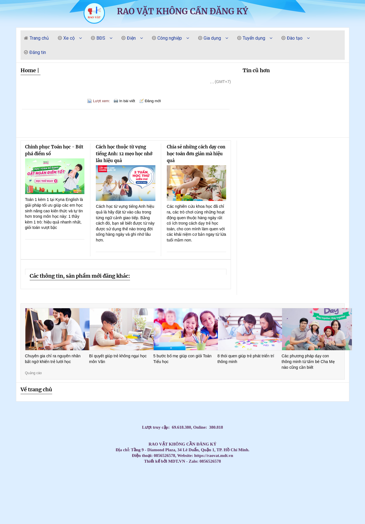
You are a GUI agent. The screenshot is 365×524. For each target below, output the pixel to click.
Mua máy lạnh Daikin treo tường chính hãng (202, 469)
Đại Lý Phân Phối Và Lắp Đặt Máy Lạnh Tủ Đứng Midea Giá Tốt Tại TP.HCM (268, 474)
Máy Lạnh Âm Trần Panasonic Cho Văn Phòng (59, 474)
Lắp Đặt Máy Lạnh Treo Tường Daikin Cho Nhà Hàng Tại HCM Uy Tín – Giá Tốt (223, 469)
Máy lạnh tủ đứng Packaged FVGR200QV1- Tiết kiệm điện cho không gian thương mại (92, 508)
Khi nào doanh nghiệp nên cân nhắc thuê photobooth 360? (26, 503)
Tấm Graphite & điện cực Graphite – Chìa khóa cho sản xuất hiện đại (244, 469)
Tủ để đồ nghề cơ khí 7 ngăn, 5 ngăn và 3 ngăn (292, 503)
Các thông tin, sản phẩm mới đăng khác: (80, 276)
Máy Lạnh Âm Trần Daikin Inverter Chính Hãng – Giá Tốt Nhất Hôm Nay (330, 474)
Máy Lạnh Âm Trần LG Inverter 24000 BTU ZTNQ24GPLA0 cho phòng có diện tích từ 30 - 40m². (333, 503)
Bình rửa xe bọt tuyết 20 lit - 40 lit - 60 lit (246, 508)
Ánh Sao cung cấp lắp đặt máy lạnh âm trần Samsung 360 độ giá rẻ (77, 508)
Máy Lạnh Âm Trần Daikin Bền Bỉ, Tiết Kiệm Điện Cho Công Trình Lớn (183, 474)
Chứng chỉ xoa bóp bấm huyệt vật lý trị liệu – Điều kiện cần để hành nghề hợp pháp (191, 503)
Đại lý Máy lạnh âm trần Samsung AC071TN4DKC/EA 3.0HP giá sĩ (233, 474)
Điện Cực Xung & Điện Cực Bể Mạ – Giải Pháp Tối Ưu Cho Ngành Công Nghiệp (104, 508)
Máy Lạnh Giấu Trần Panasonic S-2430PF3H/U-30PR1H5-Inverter (108, 503)
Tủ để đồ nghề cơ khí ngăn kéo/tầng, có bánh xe (176, 508)
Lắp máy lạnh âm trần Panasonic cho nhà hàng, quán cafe (329, 469)
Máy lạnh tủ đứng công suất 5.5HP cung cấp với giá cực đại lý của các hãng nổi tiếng (21, 474)
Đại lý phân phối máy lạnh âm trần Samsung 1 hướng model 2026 (184, 508)
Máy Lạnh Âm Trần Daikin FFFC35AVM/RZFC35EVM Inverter (53, 503)
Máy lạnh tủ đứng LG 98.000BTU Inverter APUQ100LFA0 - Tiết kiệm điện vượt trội (144, 508)
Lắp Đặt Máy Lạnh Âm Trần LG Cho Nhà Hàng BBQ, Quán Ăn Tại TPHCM (99, 503)
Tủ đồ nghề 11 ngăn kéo (190, 474)
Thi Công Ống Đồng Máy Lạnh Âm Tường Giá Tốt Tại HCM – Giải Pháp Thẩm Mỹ (170, 469)
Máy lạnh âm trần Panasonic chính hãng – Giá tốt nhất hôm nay (337, 469)
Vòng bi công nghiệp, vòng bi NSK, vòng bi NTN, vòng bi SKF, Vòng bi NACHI (48, 508)
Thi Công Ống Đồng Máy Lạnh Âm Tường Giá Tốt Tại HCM (313, 469)
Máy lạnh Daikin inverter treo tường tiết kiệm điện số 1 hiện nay (194, 469)
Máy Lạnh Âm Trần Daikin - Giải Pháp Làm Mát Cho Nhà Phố (242, 474)
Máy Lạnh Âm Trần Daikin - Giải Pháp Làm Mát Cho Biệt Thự (258, 474)
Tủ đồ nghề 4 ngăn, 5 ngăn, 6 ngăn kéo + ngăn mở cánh (351, 508)
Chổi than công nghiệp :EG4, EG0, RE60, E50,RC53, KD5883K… (277, 474)
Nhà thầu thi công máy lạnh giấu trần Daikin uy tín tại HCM (134, 508)
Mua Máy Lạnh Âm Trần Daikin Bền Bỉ (166, 474)
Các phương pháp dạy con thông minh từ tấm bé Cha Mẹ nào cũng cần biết (308, 361)
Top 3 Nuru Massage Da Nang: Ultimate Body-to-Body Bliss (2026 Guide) (150, 469)
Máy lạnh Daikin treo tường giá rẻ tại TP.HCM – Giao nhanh (4, 469)
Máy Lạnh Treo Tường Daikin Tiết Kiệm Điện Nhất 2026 (86, 469)
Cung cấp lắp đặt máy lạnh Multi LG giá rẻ (242, 503)
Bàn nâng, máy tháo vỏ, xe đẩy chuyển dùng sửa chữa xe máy (159, 469)
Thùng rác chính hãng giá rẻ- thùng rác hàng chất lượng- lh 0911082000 (9, 503)
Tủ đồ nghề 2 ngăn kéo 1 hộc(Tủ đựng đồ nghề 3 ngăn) (211, 503)
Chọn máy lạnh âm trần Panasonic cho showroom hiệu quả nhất (304, 469)
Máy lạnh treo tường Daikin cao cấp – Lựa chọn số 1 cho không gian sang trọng (90, 474)
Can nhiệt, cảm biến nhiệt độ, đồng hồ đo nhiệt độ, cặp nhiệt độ (168, 508)
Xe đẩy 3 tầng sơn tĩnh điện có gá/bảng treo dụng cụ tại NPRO (124, 503)
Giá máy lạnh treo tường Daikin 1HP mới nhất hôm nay (142, 469)
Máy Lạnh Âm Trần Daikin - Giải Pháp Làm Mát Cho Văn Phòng (295, 474)
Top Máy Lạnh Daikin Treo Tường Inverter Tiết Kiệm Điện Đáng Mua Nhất (23, 469)
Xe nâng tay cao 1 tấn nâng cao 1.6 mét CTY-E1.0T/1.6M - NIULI (286, 508)
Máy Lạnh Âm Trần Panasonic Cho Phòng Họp (72, 474)
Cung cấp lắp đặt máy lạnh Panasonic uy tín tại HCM (330, 508)
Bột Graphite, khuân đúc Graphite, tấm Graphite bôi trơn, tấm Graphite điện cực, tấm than (251, 503)
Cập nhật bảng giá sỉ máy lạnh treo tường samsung (106, 469)
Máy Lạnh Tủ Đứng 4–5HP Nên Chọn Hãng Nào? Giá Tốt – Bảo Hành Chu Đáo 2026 (276, 469)
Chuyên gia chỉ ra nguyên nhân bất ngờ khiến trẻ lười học (53, 359)
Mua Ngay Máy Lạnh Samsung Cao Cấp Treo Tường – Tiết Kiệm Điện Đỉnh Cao (129, 474)
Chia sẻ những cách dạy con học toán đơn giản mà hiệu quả (196, 153)
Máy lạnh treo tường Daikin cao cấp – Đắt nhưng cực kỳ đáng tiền (119, 474)
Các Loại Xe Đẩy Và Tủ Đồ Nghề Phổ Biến (56, 508)
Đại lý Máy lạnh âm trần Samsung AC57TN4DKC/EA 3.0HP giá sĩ (286, 474)
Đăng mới (153, 101)
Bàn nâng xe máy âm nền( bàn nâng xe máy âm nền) (24, 508)
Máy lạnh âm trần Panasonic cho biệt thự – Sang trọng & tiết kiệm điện (254, 469)
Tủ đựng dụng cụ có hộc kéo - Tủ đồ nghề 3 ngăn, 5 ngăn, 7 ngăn (295, 508)
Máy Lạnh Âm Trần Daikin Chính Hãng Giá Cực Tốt (321, 474)
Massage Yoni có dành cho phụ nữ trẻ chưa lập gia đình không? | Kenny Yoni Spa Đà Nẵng (75, 469)
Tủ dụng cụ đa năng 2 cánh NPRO (84, 508)
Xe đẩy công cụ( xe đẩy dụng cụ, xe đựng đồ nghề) (60, 503)
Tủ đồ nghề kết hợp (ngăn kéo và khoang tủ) (222, 508)
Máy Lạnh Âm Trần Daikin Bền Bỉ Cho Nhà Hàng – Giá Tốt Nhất (151, 474)
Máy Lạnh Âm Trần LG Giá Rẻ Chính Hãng (297, 469)
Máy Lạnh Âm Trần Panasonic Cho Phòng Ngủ (53, 474)
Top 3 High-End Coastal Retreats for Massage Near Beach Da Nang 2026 (110, 474)
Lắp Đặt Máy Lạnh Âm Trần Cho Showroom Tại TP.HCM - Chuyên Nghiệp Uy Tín (115, 508)
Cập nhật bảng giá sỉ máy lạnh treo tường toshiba (179, 469)
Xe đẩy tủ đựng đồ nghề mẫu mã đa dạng (74, 503)
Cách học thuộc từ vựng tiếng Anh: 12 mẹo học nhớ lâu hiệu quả (124, 153)
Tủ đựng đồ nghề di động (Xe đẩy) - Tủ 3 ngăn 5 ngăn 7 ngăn (125, 508)
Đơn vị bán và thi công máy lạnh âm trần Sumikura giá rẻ (250, 474)
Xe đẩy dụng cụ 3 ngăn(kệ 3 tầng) (313, 503)
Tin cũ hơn (256, 70)
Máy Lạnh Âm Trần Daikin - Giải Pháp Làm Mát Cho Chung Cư (225, 474)
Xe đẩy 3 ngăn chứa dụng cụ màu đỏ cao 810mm (260, 503)
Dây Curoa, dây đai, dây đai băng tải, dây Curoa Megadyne (253, 508)
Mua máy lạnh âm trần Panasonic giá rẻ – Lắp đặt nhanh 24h (31, 474)
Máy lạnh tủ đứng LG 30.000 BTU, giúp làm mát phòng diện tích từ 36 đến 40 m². (321, 503)
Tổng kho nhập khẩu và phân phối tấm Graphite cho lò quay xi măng (80, 474)
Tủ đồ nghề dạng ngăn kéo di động (160, 508)
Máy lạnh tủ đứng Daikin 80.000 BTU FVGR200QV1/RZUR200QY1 (261, 508)
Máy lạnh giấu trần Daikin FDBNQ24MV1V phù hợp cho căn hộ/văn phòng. (271, 508)
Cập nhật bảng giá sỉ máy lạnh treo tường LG (128, 469)
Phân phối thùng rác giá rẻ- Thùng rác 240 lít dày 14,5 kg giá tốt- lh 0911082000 (215, 474)
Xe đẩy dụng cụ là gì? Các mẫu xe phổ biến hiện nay (133, 503)
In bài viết (127, 101)
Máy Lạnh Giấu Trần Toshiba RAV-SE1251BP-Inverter (90, 503)
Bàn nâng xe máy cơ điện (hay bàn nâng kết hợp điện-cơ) (39, 508)
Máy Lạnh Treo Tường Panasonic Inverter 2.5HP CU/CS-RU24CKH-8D (44, 503)
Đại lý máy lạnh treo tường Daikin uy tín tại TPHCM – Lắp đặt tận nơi (13, 469)
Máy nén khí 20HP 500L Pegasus (2, 503)
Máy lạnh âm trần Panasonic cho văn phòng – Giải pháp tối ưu (10, 474)
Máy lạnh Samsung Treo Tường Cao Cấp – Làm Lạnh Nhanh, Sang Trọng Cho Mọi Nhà (141, 474)
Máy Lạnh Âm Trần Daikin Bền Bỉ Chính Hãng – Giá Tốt (159, 474)
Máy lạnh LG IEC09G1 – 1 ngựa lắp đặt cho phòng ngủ (31, 508)
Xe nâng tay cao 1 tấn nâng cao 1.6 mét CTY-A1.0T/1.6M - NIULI (315, 508)
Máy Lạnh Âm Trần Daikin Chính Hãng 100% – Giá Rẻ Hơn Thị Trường (304, 474)
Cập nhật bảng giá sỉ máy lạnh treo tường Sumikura (121, 469)
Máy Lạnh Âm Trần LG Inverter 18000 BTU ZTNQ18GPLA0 (338, 508)
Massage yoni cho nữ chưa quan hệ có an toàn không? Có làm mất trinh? (43, 469)
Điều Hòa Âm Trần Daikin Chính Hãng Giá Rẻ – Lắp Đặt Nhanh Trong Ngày (347, 474)
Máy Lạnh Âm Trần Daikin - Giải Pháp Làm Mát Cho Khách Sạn (205, 474)
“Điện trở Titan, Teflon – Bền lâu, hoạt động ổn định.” (323, 508)
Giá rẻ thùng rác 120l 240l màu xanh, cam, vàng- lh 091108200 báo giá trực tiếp (234, 469)
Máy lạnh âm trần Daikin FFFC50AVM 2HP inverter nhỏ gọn (226, 503)
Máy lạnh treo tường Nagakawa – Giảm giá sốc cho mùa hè (321, 469)
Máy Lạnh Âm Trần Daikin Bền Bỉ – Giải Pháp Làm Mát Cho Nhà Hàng (196, 474)
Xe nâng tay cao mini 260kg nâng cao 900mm (279, 508)
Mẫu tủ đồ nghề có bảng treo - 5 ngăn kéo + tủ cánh (116, 503)
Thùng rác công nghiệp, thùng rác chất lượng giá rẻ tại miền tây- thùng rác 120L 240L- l (143, 503)
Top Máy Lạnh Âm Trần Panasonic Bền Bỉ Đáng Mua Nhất (39, 474)
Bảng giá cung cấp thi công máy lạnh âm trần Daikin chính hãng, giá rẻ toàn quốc (356, 469)
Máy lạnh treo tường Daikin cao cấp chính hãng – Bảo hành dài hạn (100, 474)
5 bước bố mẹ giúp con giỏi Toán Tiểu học (182, 359)
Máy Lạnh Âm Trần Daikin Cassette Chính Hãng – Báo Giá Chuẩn (313, 474)
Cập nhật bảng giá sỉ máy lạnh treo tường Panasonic (134, 469)
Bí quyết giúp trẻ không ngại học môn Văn (118, 359)
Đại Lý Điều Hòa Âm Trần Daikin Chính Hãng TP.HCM (338, 474)
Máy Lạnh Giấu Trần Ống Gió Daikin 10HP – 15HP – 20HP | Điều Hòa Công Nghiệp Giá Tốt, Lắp (211, 469)
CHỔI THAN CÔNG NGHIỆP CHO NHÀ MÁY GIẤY (65, 474)
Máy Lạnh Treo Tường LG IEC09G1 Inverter (342, 503)
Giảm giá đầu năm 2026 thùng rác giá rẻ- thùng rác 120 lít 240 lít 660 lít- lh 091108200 (305, 508)
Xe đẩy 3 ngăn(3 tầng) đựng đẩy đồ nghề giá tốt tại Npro (349, 503)
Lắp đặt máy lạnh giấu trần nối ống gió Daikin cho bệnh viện (234, 503)
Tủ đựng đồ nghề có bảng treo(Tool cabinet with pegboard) (5, 508)
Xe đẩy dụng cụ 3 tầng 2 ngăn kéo (344, 508)
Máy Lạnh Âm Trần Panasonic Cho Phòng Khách (46, 474)
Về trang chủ (36, 389)
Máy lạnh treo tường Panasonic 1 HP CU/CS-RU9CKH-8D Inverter (35, 503)
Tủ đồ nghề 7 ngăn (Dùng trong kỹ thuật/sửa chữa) (307, 503)
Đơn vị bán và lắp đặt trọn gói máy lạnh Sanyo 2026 (186, 469)
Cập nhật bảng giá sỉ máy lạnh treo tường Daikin (113, 469)
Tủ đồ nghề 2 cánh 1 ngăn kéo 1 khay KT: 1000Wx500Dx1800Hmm (82, 503)
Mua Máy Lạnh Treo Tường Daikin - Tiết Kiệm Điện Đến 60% (52, 469)
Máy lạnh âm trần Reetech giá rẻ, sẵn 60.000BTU (99, 469)
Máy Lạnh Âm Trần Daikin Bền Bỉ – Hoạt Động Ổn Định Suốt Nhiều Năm (174, 474)
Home (28, 70)
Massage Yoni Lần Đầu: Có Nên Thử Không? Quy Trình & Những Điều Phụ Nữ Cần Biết (63, 469)
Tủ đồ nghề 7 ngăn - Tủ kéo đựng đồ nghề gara (67, 503)
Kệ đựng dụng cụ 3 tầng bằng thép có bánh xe (240, 508)
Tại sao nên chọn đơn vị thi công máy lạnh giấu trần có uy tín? (18, 503)
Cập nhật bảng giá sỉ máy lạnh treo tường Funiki (93, 469)
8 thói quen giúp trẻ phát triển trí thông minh (246, 359)
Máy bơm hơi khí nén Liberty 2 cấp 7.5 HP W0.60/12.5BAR (160, 503)
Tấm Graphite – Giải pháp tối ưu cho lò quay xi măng (355, 474)
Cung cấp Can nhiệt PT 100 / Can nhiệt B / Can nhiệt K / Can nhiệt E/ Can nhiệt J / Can (288, 469)
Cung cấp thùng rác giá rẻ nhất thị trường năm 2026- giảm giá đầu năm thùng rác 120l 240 (66, 508)
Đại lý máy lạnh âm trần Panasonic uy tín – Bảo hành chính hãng (346, 469)
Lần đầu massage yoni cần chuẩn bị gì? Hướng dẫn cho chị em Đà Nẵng (33, 469)
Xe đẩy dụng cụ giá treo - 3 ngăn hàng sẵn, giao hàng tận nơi (153, 508)
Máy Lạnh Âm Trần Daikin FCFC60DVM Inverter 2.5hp (218, 503)
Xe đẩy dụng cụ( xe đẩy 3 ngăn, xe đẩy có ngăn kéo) (215, 508)
